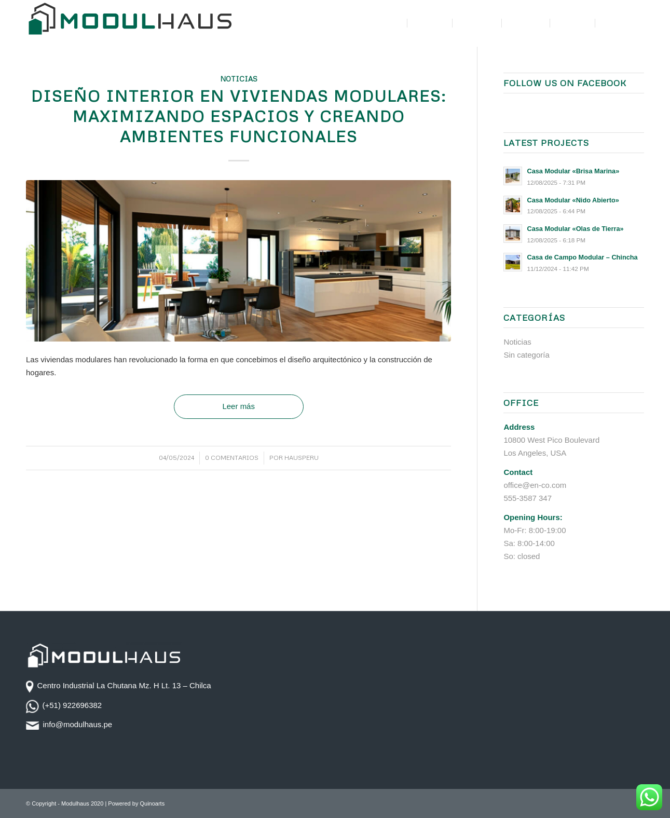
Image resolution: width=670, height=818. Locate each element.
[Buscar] (634, 23)
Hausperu (301, 457)
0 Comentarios (231, 457)
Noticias (238, 78)
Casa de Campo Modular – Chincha (582, 257)
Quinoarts (152, 803)
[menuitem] (391, 23)
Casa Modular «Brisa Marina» (573, 171)
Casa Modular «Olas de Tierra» (575, 229)
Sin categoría (526, 354)
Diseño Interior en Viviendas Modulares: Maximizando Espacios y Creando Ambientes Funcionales (238, 116)
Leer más (238, 406)
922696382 (82, 705)
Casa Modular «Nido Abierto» (573, 200)
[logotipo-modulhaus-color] (130, 23)
